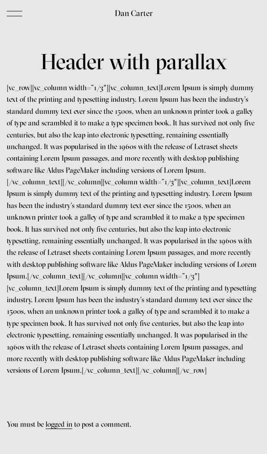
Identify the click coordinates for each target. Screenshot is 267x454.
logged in (59, 424)
